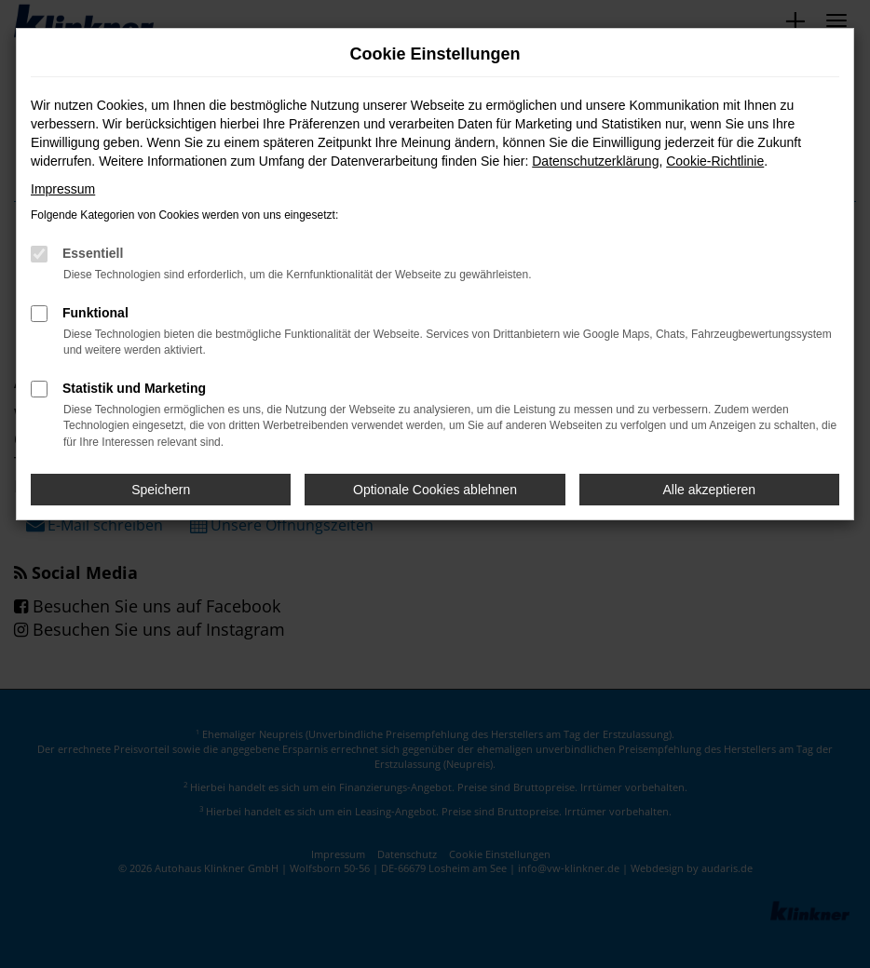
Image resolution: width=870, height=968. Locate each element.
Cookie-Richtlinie (715, 161)
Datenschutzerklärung (595, 161)
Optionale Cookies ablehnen (435, 489)
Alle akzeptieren (709, 489)
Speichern (160, 489)
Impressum (63, 189)
